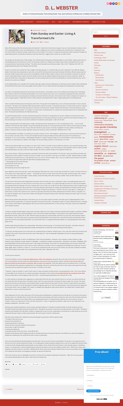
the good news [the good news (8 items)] (108, 156)
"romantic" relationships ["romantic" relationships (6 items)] (101, 116)
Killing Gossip (81, 389)
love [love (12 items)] (96, 141)
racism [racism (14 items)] (97, 148)
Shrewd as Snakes (100, 92)
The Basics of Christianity (102, 95)
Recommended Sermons (81, 22)
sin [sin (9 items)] (105, 153)
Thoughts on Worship (100, 203)
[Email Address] (102, 375)
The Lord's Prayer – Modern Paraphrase (106, 97)
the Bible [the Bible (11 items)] (98, 156)
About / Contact (64, 22)
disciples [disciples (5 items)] (100, 129)
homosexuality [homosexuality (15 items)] (106, 136)
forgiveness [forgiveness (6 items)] (106, 134)
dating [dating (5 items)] (96, 129)
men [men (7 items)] (116, 141)
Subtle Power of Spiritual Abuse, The (103, 261)
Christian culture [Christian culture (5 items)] (98, 120)
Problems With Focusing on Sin (103, 186)
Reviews (96, 73)
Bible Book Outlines (100, 52)
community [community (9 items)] (98, 122)
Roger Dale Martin (98, 279)
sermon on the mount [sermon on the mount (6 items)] (100, 151)
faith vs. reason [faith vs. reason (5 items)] (98, 134)
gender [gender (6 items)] (96, 137)
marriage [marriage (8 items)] (110, 141)
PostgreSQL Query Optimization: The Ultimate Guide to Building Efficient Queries (104, 238)
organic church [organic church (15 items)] (101, 146)
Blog (53, 22)
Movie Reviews (99, 77)
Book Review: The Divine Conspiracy (104, 178)
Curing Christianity (26, 22)
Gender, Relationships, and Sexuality (104, 60)
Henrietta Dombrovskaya (99, 242)
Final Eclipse (96, 245)
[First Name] (102, 381)
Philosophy (97, 65)
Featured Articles (43, 22)
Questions (97, 70)
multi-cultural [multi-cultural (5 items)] (97, 143)
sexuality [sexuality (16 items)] (98, 153)
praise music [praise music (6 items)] (113, 146)
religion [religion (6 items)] (104, 149)
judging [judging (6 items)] (111, 139)
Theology (43, 30)
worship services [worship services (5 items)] (105, 163)
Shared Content (98, 100)
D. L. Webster (61, 8)
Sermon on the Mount (101, 90)
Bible (95, 50)
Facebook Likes (106, 212)
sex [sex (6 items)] (109, 151)
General (96, 63)
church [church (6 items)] (115, 120)
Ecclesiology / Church (100, 57)
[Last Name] (102, 386)
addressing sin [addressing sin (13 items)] (100, 118)
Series (96, 83)
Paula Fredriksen (97, 233)
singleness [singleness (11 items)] (112, 153)
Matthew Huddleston (98, 246)
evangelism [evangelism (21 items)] (100, 131)
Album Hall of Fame (98, 22)
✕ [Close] (118, 351)
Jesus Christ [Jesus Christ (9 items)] (104, 139)
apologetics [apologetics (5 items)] (111, 118)
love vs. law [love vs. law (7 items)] (103, 141)
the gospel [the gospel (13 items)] (99, 158)
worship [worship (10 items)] (97, 163)
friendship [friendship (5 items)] (112, 134)
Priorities (9, 389)
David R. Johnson (98, 263)
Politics (96, 68)
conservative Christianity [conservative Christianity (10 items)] (103, 125)
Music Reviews (99, 80)
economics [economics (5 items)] (106, 129)
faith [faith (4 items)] (109, 132)
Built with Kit (102, 399)
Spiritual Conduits (99, 183)
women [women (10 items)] (113, 160)
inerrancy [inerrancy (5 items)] (96, 139)
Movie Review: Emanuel (101, 193)
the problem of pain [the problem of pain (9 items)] (101, 161)
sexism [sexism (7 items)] (113, 151)
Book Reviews (99, 75)
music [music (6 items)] (104, 143)
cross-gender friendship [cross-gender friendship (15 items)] (105, 127)
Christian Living (36, 30)
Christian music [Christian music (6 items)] (107, 120)
